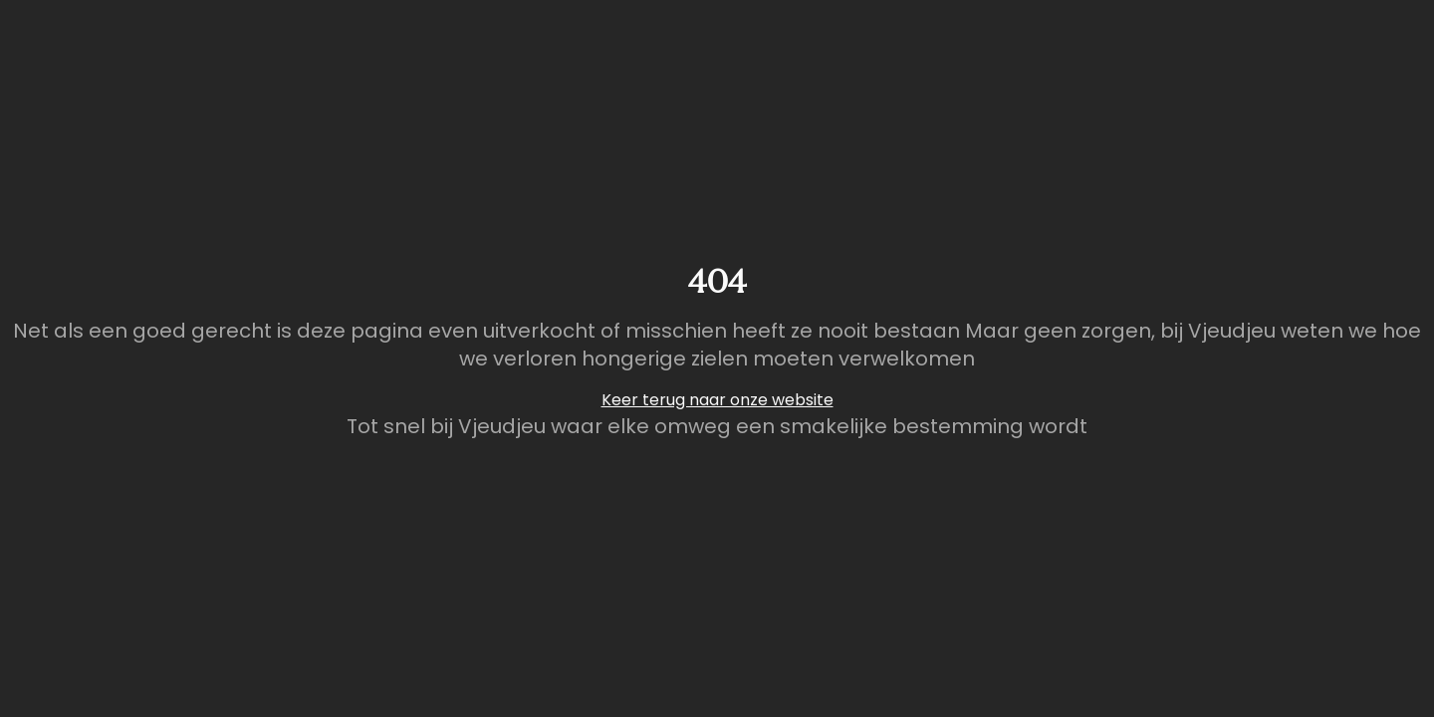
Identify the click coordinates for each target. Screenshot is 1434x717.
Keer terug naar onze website (717, 399)
